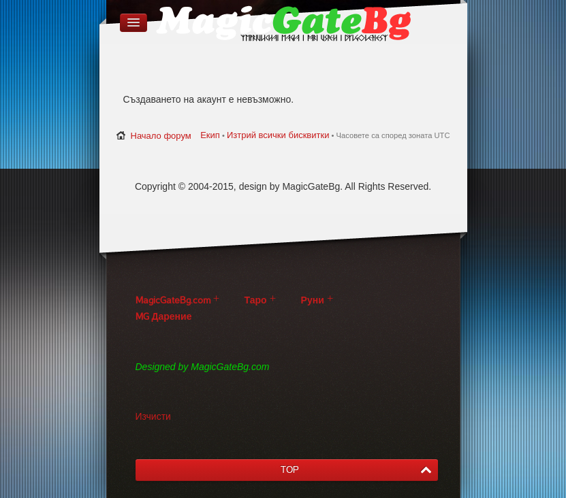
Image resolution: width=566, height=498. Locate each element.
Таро (256, 300)
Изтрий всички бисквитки (278, 135)
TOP (290, 470)
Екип (210, 135)
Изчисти (153, 416)
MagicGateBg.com (173, 300)
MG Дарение (164, 317)
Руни (312, 300)
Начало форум (161, 136)
